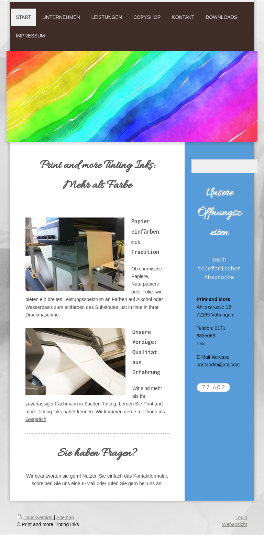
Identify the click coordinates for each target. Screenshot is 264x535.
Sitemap (65, 517)
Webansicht (234, 524)
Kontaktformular (150, 476)
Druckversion (35, 517)
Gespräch (35, 419)
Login (241, 517)
